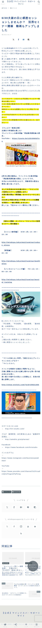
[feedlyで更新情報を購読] (35, 526)
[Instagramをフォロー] (21, 526)
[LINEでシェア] (28, 507)
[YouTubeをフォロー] (28, 526)
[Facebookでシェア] (18, 39)
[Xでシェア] (13, 39)
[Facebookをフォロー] (14, 526)
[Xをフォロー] (7, 526)
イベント (6, 492)
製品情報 (16, 492)
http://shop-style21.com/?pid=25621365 (20, 385)
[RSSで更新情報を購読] (21, 533)
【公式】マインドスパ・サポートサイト (21, 2)
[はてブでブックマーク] (23, 39)
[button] (28, 39)
